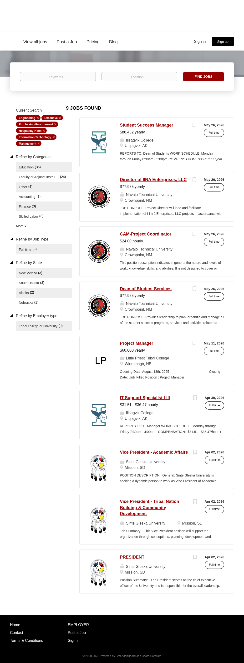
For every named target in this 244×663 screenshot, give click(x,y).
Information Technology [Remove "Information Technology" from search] (35, 137)
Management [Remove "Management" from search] (27, 143)
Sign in (200, 41)
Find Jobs (204, 77)
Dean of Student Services (146, 288)
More (20, 226)
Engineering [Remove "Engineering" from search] (27, 118)
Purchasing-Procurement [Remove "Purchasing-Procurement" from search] (36, 124)
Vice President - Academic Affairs (154, 452)
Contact (16, 633)
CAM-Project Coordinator (145, 234)
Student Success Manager (146, 125)
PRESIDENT (132, 557)
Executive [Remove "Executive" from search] (51, 118)
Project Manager (136, 343)
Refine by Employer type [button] (36, 316)
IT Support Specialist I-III (145, 397)
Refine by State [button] (28, 263)
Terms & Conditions (26, 640)
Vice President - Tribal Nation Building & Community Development (149, 507)
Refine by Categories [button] (33, 157)
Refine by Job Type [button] (31, 239)
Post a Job (77, 633)
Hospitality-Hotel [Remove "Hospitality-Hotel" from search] (30, 131)
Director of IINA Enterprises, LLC (153, 179)
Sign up (223, 42)
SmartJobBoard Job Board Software (139, 656)
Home (15, 625)
